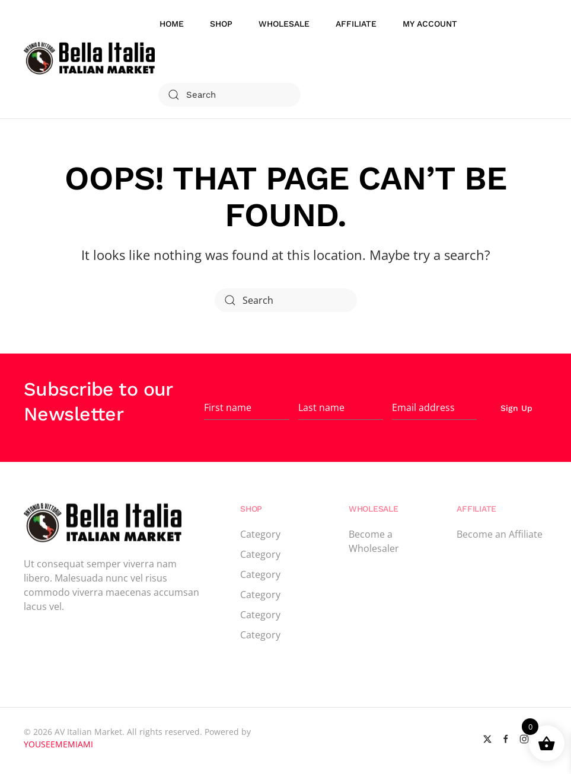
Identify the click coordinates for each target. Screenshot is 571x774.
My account (430, 23)
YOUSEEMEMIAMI (58, 744)
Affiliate (356, 23)
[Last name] (340, 408)
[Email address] (434, 408)
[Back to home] (91, 59)
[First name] (246, 408)
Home (172, 23)
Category (260, 534)
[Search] (229, 95)
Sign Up (516, 408)
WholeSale (284, 23)
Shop (221, 23)
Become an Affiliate (500, 534)
